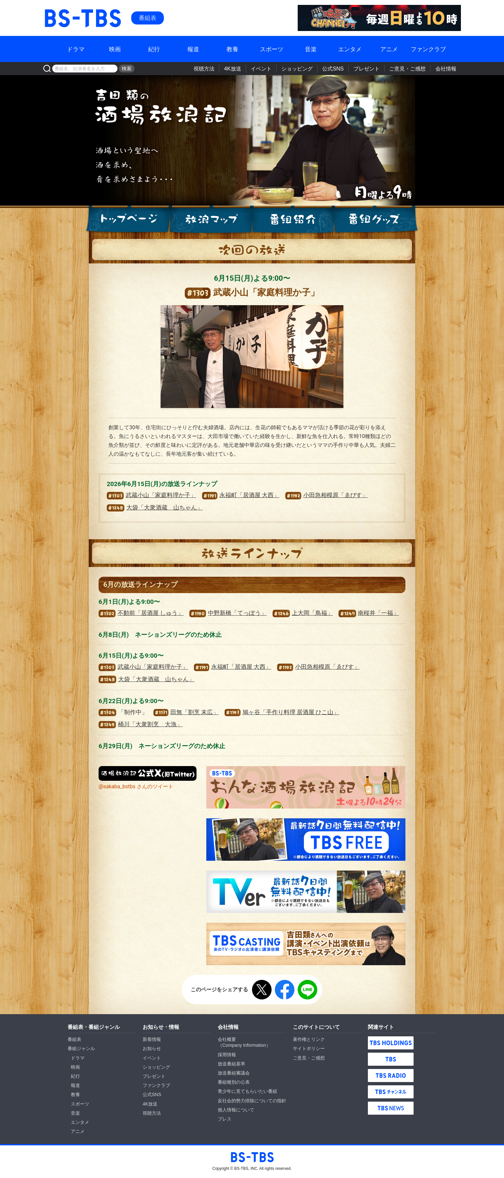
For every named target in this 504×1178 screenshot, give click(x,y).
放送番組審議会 (234, 1073)
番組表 (147, 18)
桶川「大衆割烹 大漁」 (140, 724)
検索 (126, 68)
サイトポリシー (309, 1048)
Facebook (284, 989)
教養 (232, 49)
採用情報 (227, 1054)
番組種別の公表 (234, 1082)
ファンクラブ (428, 49)
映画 (115, 49)
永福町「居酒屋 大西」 (240, 495)
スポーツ (271, 49)
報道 (193, 49)
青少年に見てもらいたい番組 (247, 1091)
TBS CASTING (305, 944)
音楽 (311, 49)
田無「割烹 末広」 (186, 712)
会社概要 (227, 1039)
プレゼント (369, 68)
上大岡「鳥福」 (303, 613)
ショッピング (301, 68)
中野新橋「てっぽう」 (228, 613)
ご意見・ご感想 (409, 68)
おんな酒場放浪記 (305, 787)
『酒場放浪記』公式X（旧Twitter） (148, 773)
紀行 (154, 49)
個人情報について (236, 1109)
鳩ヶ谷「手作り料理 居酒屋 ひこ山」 (282, 712)
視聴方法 (211, 68)
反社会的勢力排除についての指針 (252, 1100)
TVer (305, 892)
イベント (266, 68)
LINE (307, 989)
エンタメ (350, 49)
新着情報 (152, 1039)
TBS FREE (305, 839)
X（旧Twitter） (262, 989)
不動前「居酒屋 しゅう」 (141, 613)
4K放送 (239, 68)
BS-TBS (52, 8)
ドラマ (76, 49)
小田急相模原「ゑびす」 (326, 495)
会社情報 (446, 68)
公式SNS (336, 68)
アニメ (389, 49)
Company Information (244, 1045)
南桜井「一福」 (369, 613)
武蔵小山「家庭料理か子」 (151, 495)
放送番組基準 (231, 1063)
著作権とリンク (309, 1039)
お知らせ (152, 1048)
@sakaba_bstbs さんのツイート (136, 786)
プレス (224, 1119)
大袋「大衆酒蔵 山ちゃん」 (155, 507)
